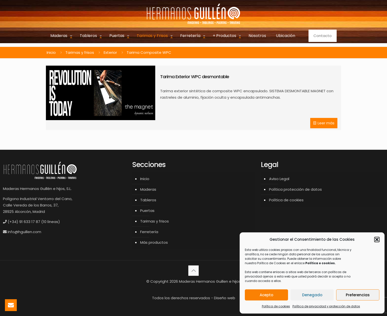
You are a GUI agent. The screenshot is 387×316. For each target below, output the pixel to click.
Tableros (148, 200)
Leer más (326, 123)
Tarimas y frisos (79, 52)
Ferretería (149, 231)
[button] (376, 239)
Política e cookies (320, 263)
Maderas (148, 189)
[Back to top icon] (193, 270)
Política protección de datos (295, 189)
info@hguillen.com (24, 231)
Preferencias (358, 294)
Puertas (147, 210)
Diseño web (224, 297)
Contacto (322, 35)
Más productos (154, 242)
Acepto (266, 294)
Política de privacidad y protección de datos (326, 306)
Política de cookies (276, 306)
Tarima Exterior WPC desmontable (194, 77)
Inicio (51, 52)
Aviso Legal (279, 178)
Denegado (312, 294)
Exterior (110, 52)
